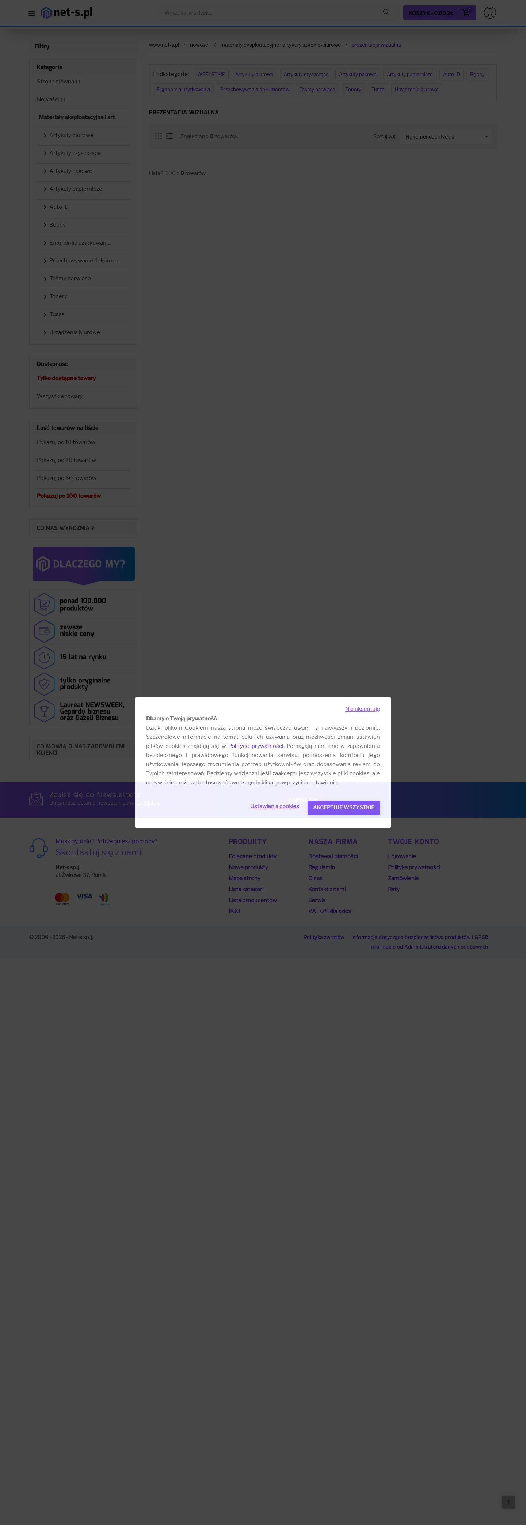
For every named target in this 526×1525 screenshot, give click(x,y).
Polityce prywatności (255, 746)
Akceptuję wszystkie (343, 807)
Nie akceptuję (362, 709)
